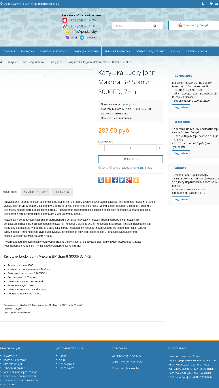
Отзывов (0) (62, 192)
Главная (9, 51)
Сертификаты (196, 51)
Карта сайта (66, 368)
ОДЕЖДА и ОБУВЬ (86, 51)
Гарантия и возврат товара (20, 372)
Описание (10, 192)
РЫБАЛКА (27, 51)
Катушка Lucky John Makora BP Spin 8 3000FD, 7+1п (99, 62)
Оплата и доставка (15, 360)
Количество (105, 141)
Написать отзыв (142, 167)
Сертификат (66, 364)
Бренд (62, 356)
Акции (62, 360)
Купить (131, 159)
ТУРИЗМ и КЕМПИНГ (54, 51)
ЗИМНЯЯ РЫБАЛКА (117, 51)
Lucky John (56, 62)
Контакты (9, 384)
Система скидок (12, 364)
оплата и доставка (150, 51)
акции (175, 51)
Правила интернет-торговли (20, 380)
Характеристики (35, 192)
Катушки (12, 62)
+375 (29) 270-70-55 (83, 20)
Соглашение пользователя (19, 376)
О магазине (10, 356)
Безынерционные (34, 62)
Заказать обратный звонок (81, 15)
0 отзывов (122, 167)
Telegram (88, 37)
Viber (72, 37)
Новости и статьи (14, 368)
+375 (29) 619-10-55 (83, 25)
